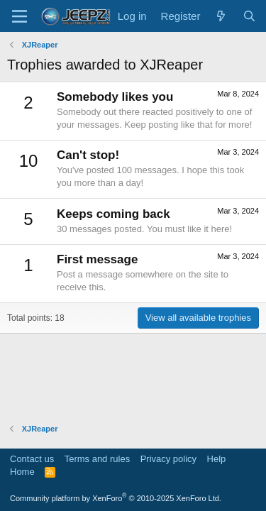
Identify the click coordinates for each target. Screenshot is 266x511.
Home (22, 471)
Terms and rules (97, 459)
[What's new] (221, 16)
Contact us (32, 459)
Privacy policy (168, 459)
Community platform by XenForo (115, 498)
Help (216, 459)
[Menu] (19, 16)
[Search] (249, 16)
